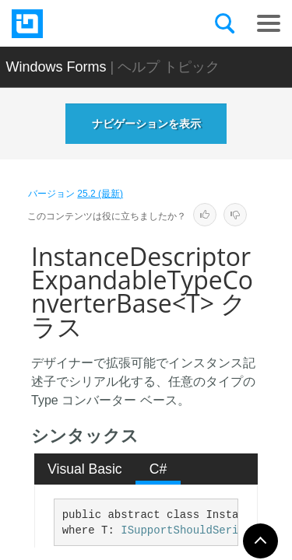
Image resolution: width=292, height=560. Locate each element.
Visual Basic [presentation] (84, 469)
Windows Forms (56, 67)
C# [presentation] (158, 469)
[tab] (85, 469)
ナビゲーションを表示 (146, 123)
